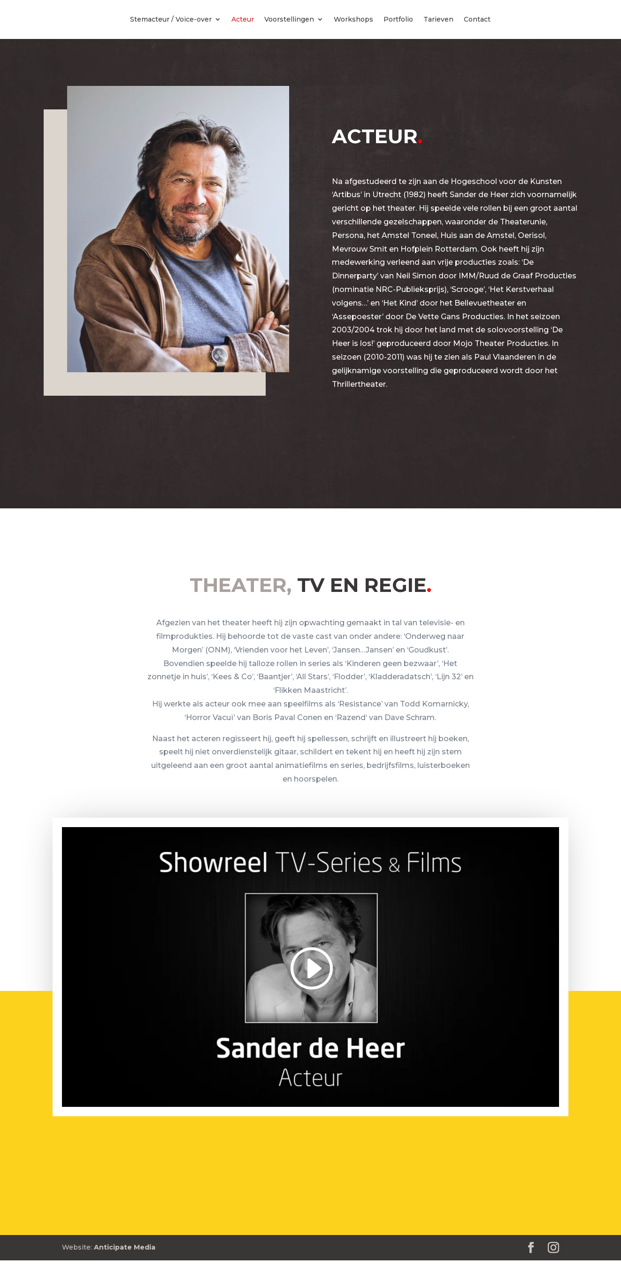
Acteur (242, 19)
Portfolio (398, 19)
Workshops (353, 19)
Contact (477, 19)
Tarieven (438, 19)
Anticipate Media (124, 1247)
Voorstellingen (289, 19)
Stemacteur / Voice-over (171, 19)
